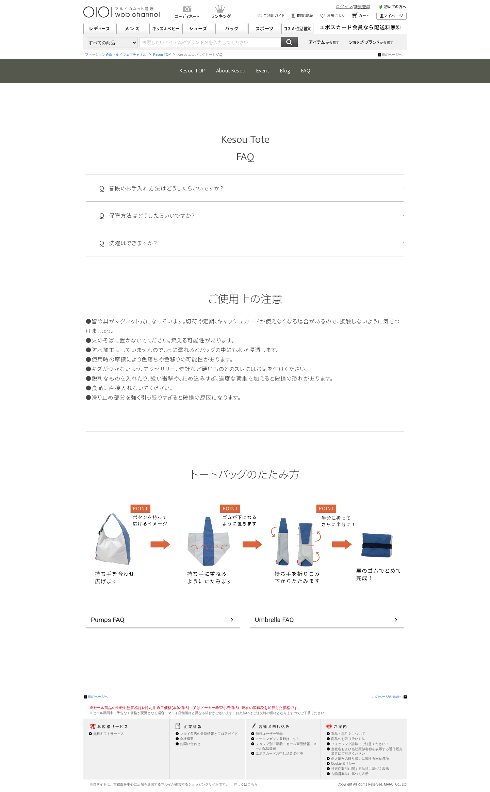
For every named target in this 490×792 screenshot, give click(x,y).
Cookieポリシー (343, 763)
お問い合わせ (190, 744)
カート (361, 16)
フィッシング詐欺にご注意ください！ (360, 744)
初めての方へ (393, 8)
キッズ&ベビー (165, 28)
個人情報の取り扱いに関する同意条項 (360, 758)
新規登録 (362, 6)
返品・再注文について (348, 734)
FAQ (305, 70)
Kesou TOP (161, 54)
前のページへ (392, 54)
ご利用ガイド (271, 16)
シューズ (198, 28)
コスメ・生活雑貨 (297, 28)
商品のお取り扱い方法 (348, 739)
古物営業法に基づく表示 (350, 774)
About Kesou (231, 70)
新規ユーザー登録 (269, 734)
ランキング (221, 12)
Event (262, 70)
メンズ (132, 28)
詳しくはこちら (246, 784)
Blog (285, 70)
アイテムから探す (325, 42)
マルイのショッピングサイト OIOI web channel (122, 12)
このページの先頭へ (387, 696)
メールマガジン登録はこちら (278, 739)
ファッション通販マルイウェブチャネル (115, 54)
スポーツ (264, 28)
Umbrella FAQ (274, 620)
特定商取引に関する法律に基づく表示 (360, 769)
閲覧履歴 (303, 16)
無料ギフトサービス (108, 734)
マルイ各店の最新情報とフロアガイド (209, 734)
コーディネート (187, 12)
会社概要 (187, 739)
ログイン (344, 6)
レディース (99, 28)
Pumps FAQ (108, 620)
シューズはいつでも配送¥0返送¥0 (362, 28)
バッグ (231, 28)
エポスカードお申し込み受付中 (279, 753)
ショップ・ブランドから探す (372, 42)
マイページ (391, 16)
